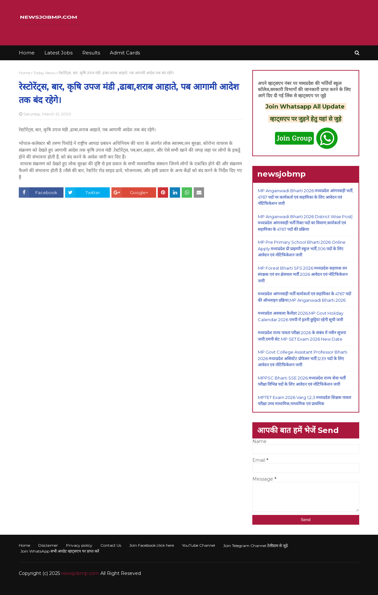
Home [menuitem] (27, 53)
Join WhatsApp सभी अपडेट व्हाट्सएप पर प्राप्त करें (59, 551)
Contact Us (110, 545)
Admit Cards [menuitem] (125, 53)
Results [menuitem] (91, 53)
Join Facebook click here (151, 545)
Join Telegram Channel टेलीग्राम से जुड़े (255, 545)
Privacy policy (79, 545)
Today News (44, 72)
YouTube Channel (198, 545)
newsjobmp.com (80, 573)
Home (24, 72)
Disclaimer (48, 545)
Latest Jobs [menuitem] (58, 53)
